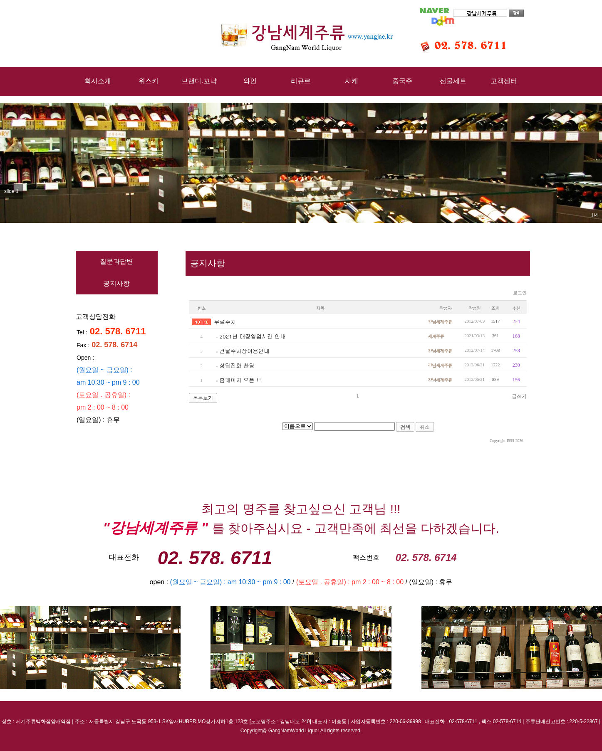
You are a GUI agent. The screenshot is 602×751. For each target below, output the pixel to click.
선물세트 (453, 80)
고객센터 (504, 80)
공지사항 (116, 283)
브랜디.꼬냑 (198, 80)
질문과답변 (116, 261)
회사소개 (97, 80)
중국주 (402, 80)
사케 (351, 80)
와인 (250, 80)
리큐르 (301, 80)
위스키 (149, 80)
